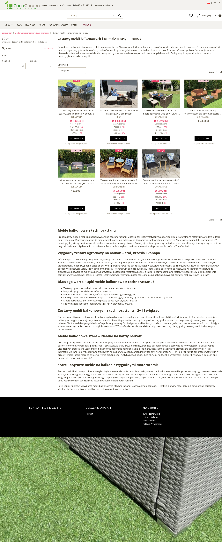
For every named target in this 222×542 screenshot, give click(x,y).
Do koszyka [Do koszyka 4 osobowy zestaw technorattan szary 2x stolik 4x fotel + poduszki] (76, 138)
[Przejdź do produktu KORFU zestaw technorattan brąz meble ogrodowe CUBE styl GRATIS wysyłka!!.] (161, 94)
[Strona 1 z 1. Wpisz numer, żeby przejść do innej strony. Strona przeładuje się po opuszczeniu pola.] (217, 72)
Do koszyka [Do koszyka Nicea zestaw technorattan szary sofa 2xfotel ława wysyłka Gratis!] (76, 208)
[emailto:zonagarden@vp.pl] (103, 5)
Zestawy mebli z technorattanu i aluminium (32, 33)
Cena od (6, 61)
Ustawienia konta (151, 417)
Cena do (34, 61)
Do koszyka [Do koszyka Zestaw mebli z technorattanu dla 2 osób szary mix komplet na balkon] (161, 208)
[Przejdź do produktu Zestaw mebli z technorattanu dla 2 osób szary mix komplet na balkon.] (161, 163)
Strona (211, 72)
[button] (119, 15)
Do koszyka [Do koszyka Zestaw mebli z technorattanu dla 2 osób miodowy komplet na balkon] (119, 208)
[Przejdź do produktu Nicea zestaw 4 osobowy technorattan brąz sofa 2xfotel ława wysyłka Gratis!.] (203, 94)
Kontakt (89, 413)
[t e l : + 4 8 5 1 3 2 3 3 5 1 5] (82, 5)
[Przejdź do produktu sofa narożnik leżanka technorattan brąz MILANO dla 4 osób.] (118, 94)
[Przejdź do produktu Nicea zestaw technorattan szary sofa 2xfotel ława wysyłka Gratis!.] (76, 163)
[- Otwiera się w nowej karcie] (22, 5)
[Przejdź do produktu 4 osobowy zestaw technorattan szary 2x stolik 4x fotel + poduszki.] (76, 94)
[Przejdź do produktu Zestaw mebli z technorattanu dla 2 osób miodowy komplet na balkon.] (118, 163)
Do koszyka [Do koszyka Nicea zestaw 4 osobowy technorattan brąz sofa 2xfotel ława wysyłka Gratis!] (203, 138)
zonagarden (7, 33)
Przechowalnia (149, 420)
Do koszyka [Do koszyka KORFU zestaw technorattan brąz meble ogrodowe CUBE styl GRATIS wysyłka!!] (161, 138)
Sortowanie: (63, 64)
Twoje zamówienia (151, 413)
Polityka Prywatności (152, 424)
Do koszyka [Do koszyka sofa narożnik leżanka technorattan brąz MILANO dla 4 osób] (119, 138)
